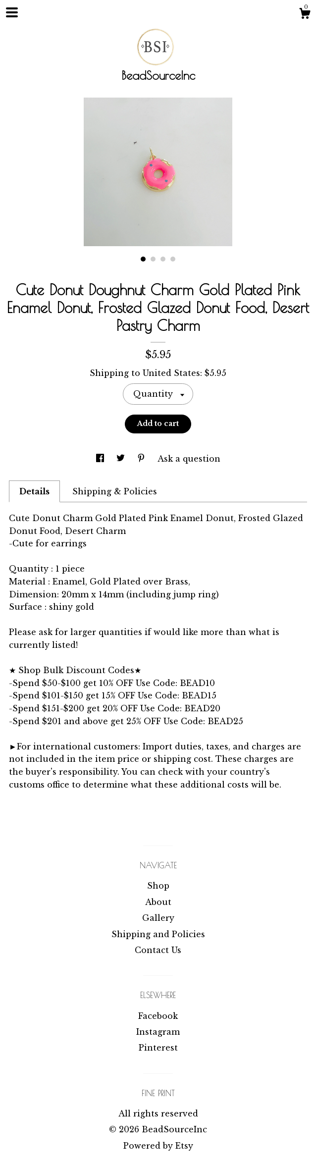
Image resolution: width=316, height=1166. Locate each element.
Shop (158, 886)
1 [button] (143, 259)
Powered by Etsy (158, 1146)
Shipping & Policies (114, 491)
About (158, 902)
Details (34, 491)
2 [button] (153, 259)
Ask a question (189, 459)
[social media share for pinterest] (142, 459)
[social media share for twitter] (121, 459)
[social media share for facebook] (101, 459)
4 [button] (172, 259)
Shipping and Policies (158, 934)
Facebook (158, 1016)
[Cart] (304, 14)
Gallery (158, 918)
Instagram (158, 1032)
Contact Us (158, 950)
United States (171, 373)
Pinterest (158, 1048)
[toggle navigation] (12, 12)
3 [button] (162, 259)
